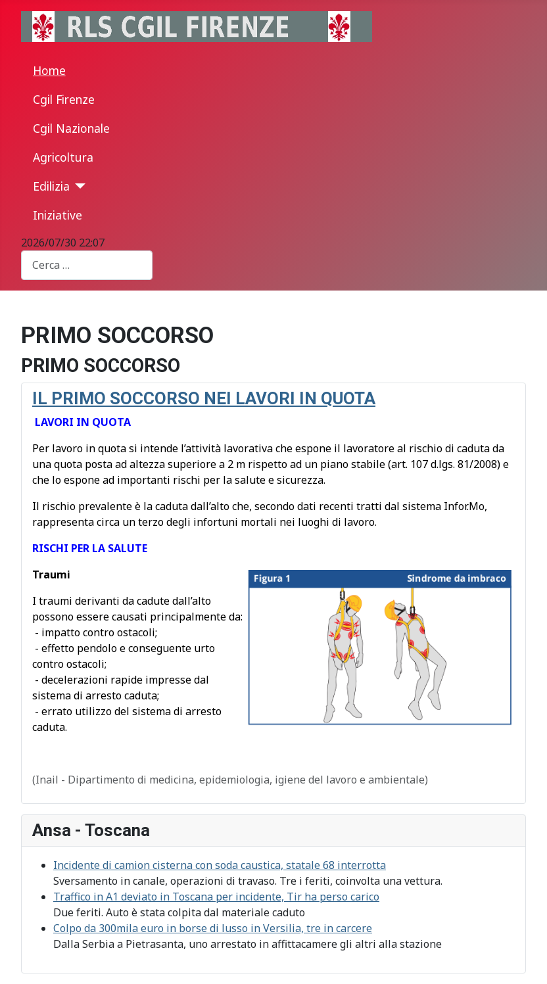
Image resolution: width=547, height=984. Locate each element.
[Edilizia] (78, 186)
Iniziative (57, 215)
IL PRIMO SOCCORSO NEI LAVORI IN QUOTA (203, 398)
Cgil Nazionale (71, 128)
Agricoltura (63, 157)
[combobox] (87, 265)
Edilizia (51, 186)
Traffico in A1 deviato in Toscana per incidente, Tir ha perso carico (216, 896)
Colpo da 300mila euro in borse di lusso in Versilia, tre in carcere (212, 928)
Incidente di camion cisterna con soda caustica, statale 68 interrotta (219, 865)
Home (49, 70)
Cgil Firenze (64, 99)
